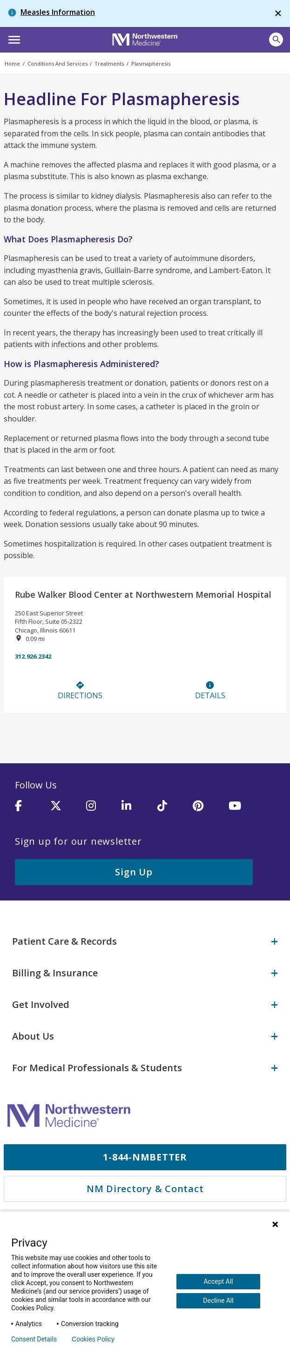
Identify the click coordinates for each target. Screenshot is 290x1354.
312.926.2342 (33, 656)
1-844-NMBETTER (145, 1157)
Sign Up (133, 872)
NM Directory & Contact (145, 1188)
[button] (12, 38)
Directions (80, 690)
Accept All (218, 1281)
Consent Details (34, 1339)
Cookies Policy (93, 1339)
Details (210, 690)
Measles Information (57, 12)
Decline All (218, 1300)
